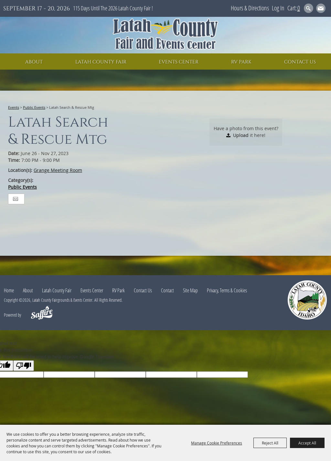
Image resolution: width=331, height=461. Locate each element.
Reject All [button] (270, 442)
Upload (241, 135)
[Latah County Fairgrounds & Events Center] (165, 35)
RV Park (241, 62)
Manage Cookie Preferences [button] (216, 442)
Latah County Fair (100, 62)
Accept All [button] (307, 442)
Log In (278, 8)
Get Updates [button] (321, 8)
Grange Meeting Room (58, 170)
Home (9, 290)
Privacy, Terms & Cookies (227, 290)
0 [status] (298, 8)
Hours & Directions (250, 8)
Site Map (190, 290)
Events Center (178, 62)
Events (13, 107)
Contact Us (300, 62)
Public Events (34, 107)
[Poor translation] (23, 365)
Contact (167, 290)
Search (308, 8)
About (34, 62)
